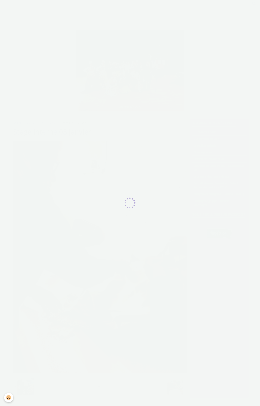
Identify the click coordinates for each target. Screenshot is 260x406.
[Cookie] (8, 397)
